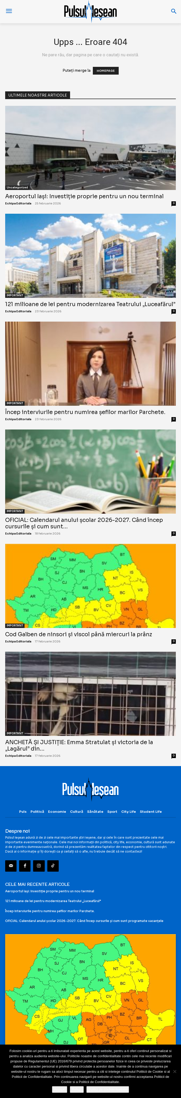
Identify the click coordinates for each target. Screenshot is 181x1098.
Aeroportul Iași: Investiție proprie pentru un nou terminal (84, 196)
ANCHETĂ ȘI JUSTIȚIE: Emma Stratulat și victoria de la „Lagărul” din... (79, 745)
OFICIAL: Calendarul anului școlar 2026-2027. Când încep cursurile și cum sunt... (84, 523)
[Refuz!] (174, 1071)
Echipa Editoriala (18, 203)
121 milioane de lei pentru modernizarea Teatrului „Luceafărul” (90, 304)
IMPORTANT (15, 295)
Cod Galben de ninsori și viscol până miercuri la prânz (78, 634)
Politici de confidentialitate (107, 1089)
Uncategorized (17, 187)
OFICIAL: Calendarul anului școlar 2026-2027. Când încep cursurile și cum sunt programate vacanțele (84, 921)
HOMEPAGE (106, 71)
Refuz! (77, 1089)
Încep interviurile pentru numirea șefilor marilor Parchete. (85, 412)
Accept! (59, 1089)
